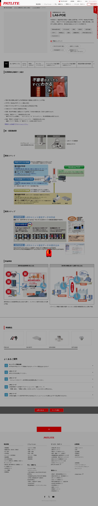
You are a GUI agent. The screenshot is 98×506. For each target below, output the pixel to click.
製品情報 (38, 4)
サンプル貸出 (55, 410)
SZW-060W (59, 339)
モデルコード (24, 64)
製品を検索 (93, 4)
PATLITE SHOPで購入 (59, 46)
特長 (6, 63)
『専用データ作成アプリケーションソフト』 (16, 124)
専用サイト (68, 4)
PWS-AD (14, 339)
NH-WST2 (36, 339)
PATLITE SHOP (64, 1)
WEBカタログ (31, 64)
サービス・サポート (79, 4)
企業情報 (72, 1)
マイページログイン (93, 1)
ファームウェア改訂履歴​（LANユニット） (52, 64)
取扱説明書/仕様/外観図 (84, 63)
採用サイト (79, 1)
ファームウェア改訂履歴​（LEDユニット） (68, 64)
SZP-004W (81, 339)
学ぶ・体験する (59, 4)
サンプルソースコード (39, 64)
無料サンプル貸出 (74, 46)
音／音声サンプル (15, 63)
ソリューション (48, 4)
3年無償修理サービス (59, 50)
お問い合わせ (40, 410)
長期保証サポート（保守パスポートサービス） (76, 50)
